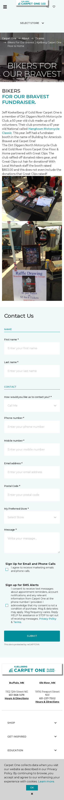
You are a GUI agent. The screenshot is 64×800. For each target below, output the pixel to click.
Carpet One (9, 38)
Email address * (13, 463)
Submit (32, 635)
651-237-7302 (47, 698)
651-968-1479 (16, 694)
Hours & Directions (17, 698)
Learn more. (46, 781)
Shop (32, 722)
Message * (10, 530)
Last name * (11, 362)
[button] (47, 7)
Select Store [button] (29, 23)
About (25, 38)
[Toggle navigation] (5, 7)
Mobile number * (14, 440)
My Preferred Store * (16, 509)
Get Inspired (32, 736)
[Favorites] (54, 7)
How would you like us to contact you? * (28, 397)
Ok (32, 787)
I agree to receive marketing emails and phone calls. (29, 569)
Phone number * (14, 418)
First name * (11, 339)
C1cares (39, 38)
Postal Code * (12, 486)
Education (32, 750)
